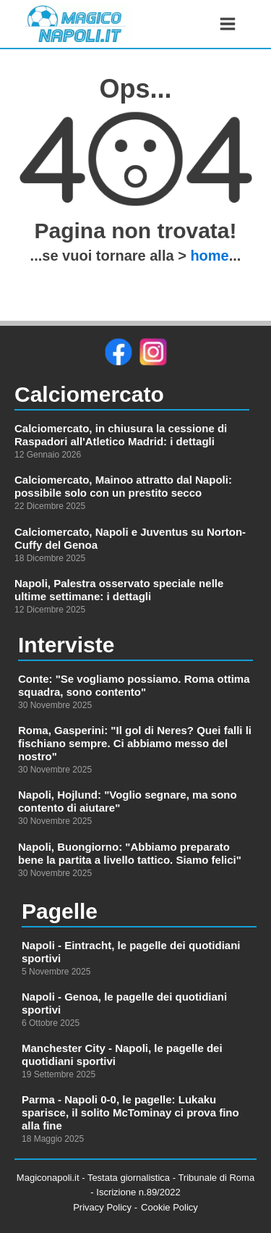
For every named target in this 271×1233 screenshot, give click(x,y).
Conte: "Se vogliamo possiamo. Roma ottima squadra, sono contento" (134, 685)
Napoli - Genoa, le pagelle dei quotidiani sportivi (124, 1003)
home (209, 256)
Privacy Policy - (105, 1207)
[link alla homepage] (75, 24)
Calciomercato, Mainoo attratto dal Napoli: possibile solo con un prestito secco (123, 486)
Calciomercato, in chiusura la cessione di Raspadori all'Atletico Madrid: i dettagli (120, 434)
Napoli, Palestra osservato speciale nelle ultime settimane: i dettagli (118, 589)
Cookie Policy (169, 1207)
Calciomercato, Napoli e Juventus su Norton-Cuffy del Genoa (130, 538)
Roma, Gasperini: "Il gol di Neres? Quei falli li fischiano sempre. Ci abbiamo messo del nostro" (134, 743)
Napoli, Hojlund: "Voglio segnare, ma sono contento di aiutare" (127, 801)
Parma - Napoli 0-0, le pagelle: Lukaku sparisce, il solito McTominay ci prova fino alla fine (130, 1112)
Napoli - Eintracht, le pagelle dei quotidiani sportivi (131, 951)
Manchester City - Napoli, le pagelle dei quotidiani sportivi (122, 1054)
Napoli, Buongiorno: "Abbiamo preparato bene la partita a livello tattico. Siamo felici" (129, 853)
